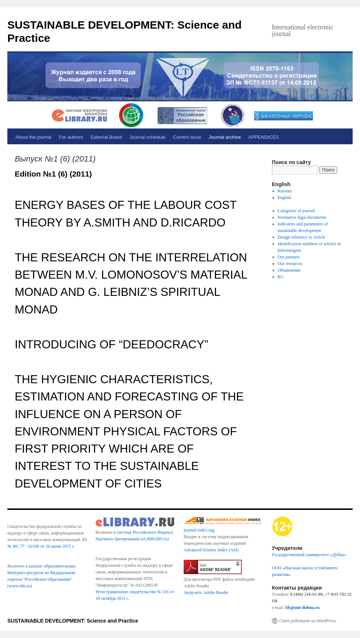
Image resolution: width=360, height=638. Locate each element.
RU (281, 276)
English (284, 197)
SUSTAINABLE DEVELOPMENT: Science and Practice (72, 621)
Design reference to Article (301, 237)
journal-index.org (199, 530)
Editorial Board (106, 137)
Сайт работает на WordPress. (308, 620)
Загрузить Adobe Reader (206, 592)
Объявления (289, 270)
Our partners (289, 257)
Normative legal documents (302, 217)
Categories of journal (296, 210)
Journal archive (225, 137)
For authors (71, 137)
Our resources (290, 263)
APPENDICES (263, 137)
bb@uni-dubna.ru (302, 607)
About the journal (33, 137)
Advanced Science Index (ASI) (211, 549)
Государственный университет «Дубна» (309, 554)
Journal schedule (147, 137)
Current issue (187, 137)
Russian (285, 190)
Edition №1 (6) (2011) (53, 174)
